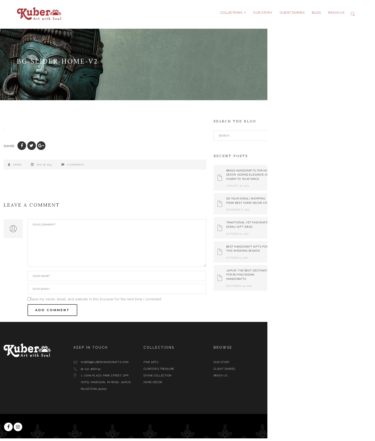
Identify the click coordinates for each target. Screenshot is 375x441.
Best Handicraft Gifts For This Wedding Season (294, 251)
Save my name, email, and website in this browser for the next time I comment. (144, 302)
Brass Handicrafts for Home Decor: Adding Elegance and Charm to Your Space (297, 177)
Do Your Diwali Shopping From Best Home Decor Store (297, 203)
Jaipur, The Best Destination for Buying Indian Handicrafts (297, 277)
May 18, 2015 (91, 167)
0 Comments (123, 167)
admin (65, 167)
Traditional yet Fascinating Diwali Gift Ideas (296, 227)
